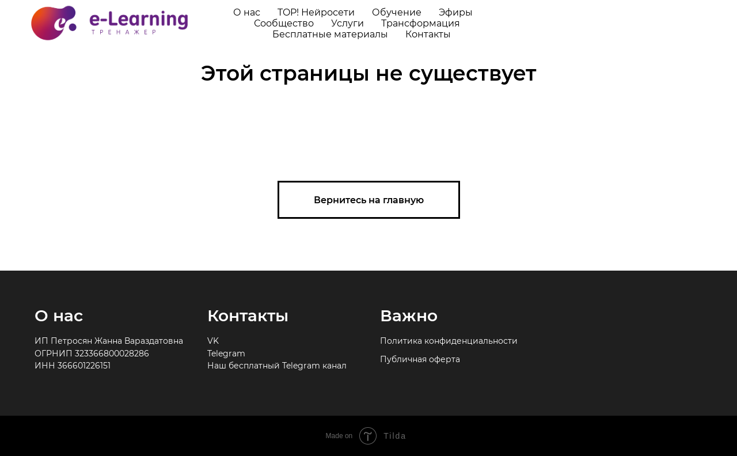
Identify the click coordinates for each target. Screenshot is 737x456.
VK (213, 341)
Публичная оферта (420, 359)
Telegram (226, 353)
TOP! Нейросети (316, 12)
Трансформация (420, 23)
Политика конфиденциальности (449, 341)
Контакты (428, 34)
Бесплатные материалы (330, 34)
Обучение (396, 12)
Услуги (347, 23)
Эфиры (456, 12)
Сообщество (284, 23)
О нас (246, 12)
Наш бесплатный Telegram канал (277, 365)
